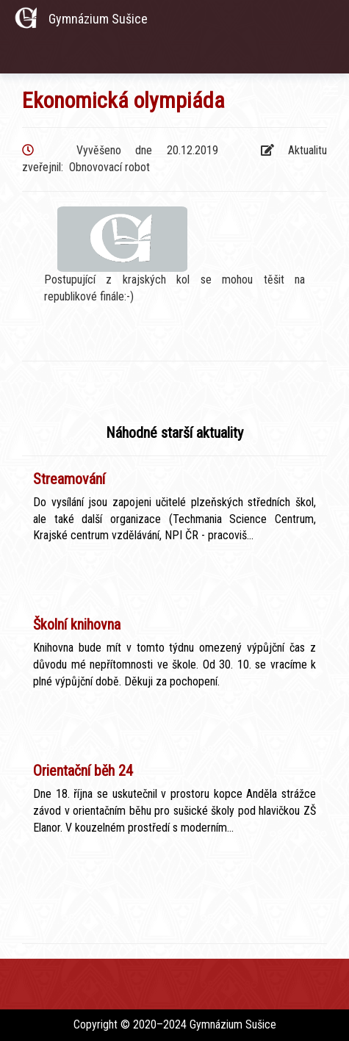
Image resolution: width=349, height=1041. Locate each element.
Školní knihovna (76, 624)
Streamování (69, 479)
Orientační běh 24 (83, 770)
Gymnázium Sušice (98, 18)
